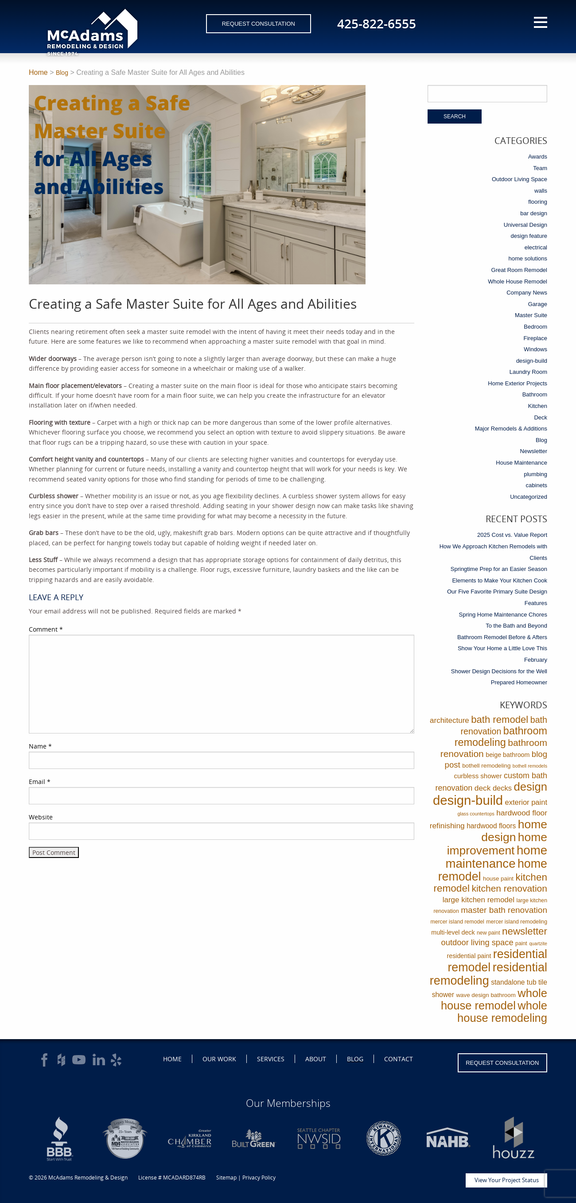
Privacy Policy (259, 1177)
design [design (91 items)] (530, 786)
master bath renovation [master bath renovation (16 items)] (504, 910)
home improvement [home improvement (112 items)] (497, 843)
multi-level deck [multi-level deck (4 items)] (453, 932)
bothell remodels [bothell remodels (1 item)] (530, 765)
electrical (536, 247)
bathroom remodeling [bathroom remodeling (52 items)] (501, 736)
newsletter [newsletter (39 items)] (524, 931)
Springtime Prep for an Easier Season (499, 569)
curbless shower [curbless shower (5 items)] (478, 776)
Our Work (219, 1059)
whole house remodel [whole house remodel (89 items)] (494, 999)
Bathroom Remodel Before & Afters (502, 637)
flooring (537, 201)
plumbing (535, 474)
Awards (537, 156)
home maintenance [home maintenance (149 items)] (496, 856)
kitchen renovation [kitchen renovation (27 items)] (509, 888)
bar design (533, 213)
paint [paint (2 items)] (521, 943)
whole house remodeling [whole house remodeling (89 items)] (502, 1011)
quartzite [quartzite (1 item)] (538, 943)
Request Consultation (258, 23)
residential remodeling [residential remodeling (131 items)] (488, 973)
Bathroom (534, 394)
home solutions (528, 258)
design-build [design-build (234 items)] (468, 800)
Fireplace (535, 338)
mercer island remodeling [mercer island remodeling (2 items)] (516, 922)
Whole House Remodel (517, 281)
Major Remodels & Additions (511, 428)
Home (38, 72)
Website (41, 817)
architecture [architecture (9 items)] (449, 720)
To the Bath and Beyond (516, 625)
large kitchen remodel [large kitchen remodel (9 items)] (478, 900)
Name (40, 746)
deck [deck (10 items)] (483, 788)
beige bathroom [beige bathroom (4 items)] (507, 754)
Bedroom (535, 326)
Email (40, 781)
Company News (526, 292)
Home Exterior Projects (517, 383)
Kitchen (537, 406)
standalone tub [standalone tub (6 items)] (513, 982)
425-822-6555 (376, 23)
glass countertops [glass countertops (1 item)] (475, 813)
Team (540, 168)
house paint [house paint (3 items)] (498, 878)
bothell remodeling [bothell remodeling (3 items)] (486, 765)
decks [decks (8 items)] (502, 788)
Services (270, 1059)
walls (540, 190)
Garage (537, 304)
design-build (531, 360)
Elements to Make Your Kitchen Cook (499, 580)
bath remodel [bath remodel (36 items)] (499, 719)
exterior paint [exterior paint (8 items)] (526, 802)
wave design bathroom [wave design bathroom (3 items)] (485, 995)
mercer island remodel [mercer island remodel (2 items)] (457, 922)
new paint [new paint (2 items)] (488, 933)
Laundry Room (528, 372)
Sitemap (226, 1177)
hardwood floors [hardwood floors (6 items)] (491, 826)
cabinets (536, 485)
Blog (62, 72)
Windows (535, 349)
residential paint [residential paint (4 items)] (469, 955)
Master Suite (531, 315)
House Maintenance (521, 462)
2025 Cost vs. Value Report (512, 535)
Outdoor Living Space (519, 179)
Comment (46, 629)
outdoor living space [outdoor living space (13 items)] (477, 942)
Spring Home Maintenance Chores (503, 614)
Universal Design (525, 224)
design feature (529, 236)
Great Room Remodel (519, 270)
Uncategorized (528, 496)
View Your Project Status (507, 1180)
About (315, 1059)
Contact (398, 1059)
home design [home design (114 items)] (514, 831)
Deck (540, 417)
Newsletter (533, 451)
